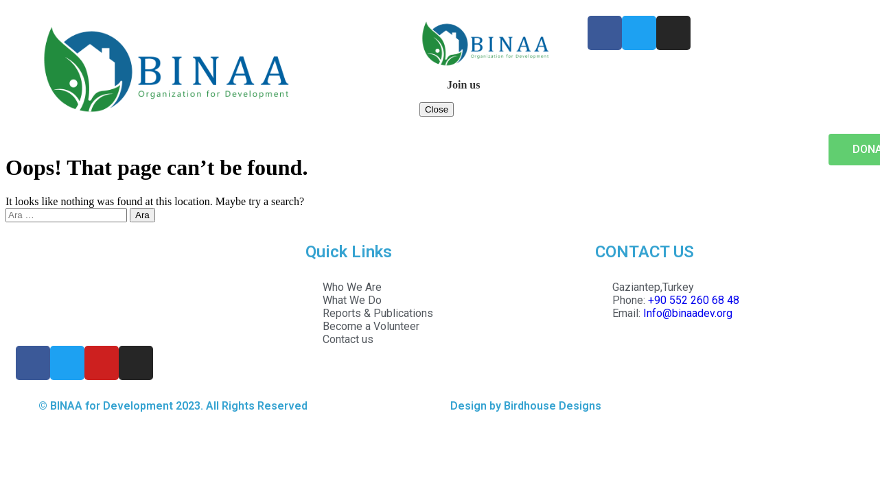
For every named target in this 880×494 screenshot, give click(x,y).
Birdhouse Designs (552, 405)
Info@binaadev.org (687, 313)
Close (436, 109)
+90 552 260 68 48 (693, 300)
